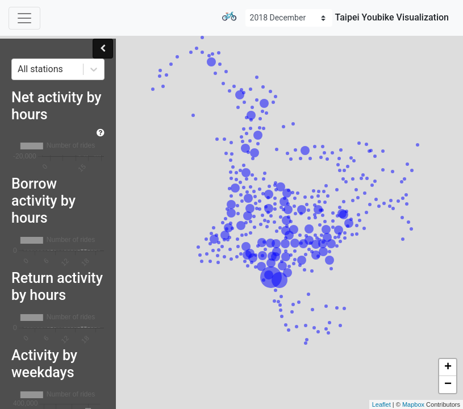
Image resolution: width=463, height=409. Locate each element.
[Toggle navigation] (24, 18)
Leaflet (381, 404)
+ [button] (448, 367)
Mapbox (413, 404)
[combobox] (19, 69)
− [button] (448, 384)
